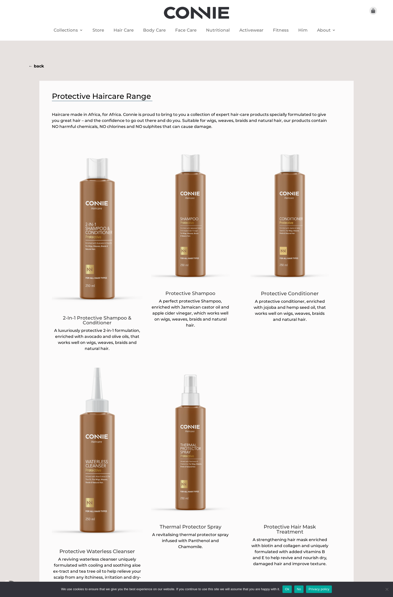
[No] (386, 589)
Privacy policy (319, 589)
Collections (66, 30)
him (303, 30)
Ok (287, 589)
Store (98, 30)
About (324, 30)
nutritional (218, 30)
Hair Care (124, 30)
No (299, 589)
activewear (251, 30)
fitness (281, 30)
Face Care (186, 30)
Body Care (154, 30)
